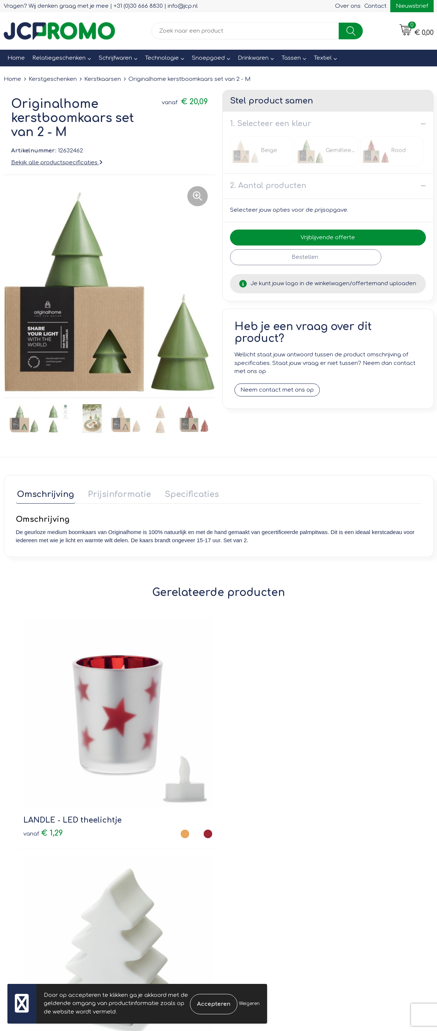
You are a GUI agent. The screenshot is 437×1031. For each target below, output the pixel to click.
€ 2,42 (348, 739)
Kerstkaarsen (102, 79)
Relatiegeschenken (59, 58)
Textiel (323, 58)
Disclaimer (349, 863)
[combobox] (245, 31)
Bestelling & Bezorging (259, 842)
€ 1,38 (144, 751)
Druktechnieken (143, 863)
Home (16, 58)
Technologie (162, 58)
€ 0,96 (246, 739)
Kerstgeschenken (53, 79)
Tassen (291, 58)
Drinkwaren (253, 58)
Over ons (348, 6)
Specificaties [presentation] (185, 492)
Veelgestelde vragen (150, 852)
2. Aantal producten (268, 185)
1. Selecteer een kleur (270, 123)
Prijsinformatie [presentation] (115, 492)
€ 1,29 (43, 739)
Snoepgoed (208, 58)
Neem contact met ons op (277, 390)
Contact (375, 6)
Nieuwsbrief (412, 6)
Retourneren (245, 852)
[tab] (44, 494)
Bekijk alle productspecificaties (56, 162)
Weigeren (249, 1003)
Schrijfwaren (115, 58)
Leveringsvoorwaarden (366, 831)
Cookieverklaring (357, 842)
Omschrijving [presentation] (44, 492)
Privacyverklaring (357, 852)
